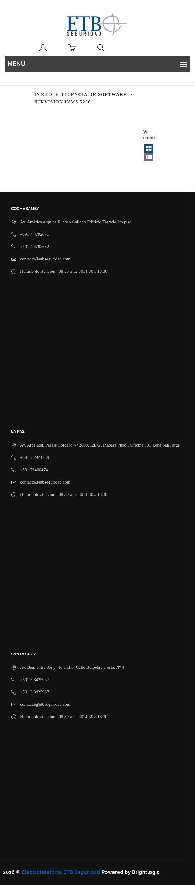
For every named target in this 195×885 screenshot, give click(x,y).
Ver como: (149, 134)
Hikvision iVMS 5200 (62, 102)
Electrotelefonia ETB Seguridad (61, 872)
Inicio (43, 94)
